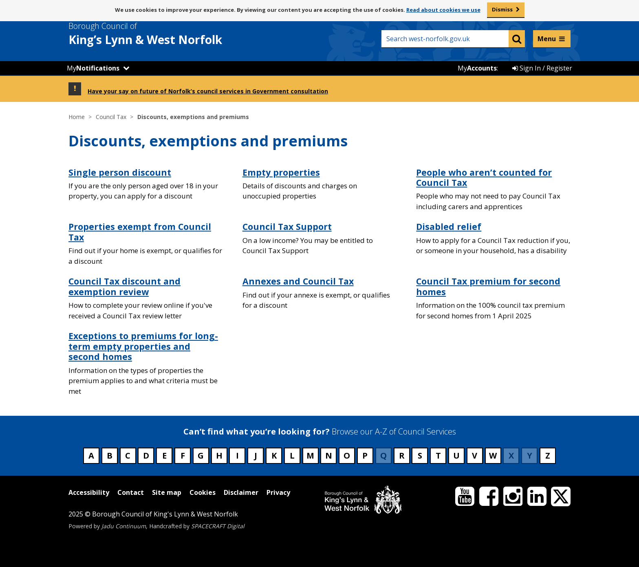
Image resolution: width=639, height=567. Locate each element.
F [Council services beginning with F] (183, 455)
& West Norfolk (160, 33)
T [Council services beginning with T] (438, 455)
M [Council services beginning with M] (310, 455)
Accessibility (88, 492)
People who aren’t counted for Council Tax (484, 177)
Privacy (278, 492)
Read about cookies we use (443, 9)
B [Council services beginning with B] (109, 455)
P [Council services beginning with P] (365, 455)
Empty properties (281, 172)
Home (76, 117)
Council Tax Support (287, 226)
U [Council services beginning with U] (456, 455)
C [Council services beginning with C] (127, 455)
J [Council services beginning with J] (255, 455)
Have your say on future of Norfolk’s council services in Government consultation (208, 91)
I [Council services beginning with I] (237, 455)
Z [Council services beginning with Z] (547, 455)
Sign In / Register (542, 68)
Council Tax (111, 117)
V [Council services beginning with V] (474, 455)
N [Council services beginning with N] (328, 455)
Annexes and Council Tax (298, 281)
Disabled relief (448, 226)
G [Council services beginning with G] (201, 455)
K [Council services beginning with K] (274, 455)
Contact (130, 492)
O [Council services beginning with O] (347, 455)
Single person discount (119, 172)
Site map (166, 492)
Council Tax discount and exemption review (124, 286)
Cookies (202, 492)
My (93, 68)
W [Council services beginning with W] (493, 455)
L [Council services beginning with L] (292, 455)
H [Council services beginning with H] (219, 455)
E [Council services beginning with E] (164, 455)
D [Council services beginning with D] (146, 455)
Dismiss (502, 9)
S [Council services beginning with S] (420, 455)
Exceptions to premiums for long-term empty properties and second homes (143, 346)
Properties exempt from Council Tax (139, 232)
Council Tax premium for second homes (488, 286)
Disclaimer (241, 492)
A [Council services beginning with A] (91, 455)
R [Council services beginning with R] (402, 455)
